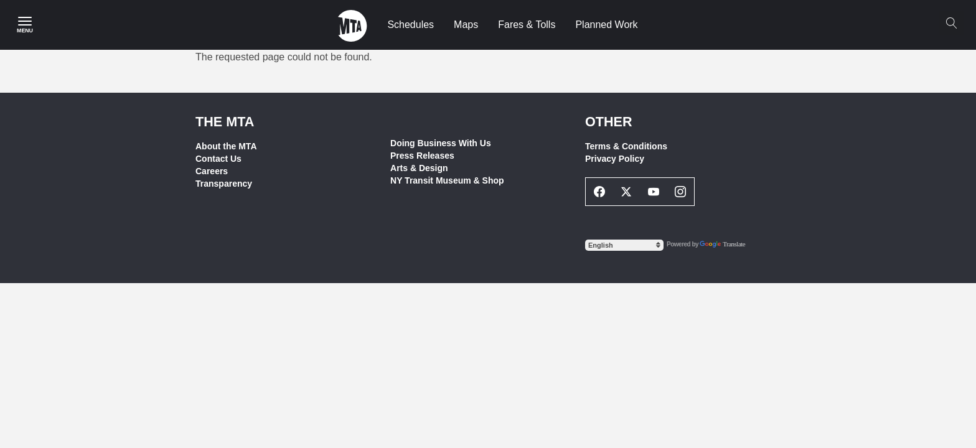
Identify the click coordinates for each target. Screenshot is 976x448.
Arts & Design (419, 168)
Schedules (410, 24)
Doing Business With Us (440, 143)
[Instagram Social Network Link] (681, 191)
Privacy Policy (614, 159)
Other (608, 121)
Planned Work (606, 24)
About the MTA (226, 146)
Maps (466, 24)
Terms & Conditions (626, 146)
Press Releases (422, 156)
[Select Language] (624, 245)
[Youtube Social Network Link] (653, 191)
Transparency (223, 184)
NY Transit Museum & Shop (447, 180)
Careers (211, 171)
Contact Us (218, 159)
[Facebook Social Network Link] (599, 191)
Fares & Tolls (526, 24)
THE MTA (224, 121)
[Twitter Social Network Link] (626, 191)
